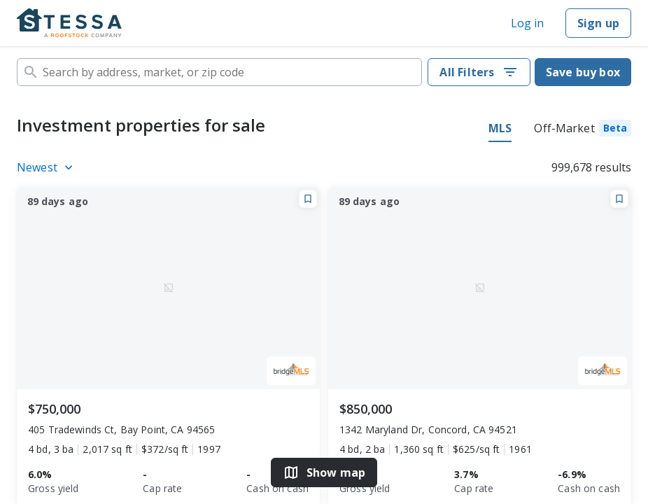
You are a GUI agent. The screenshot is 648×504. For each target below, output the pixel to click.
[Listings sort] (47, 167)
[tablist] (559, 130)
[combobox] (219, 72)
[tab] (582, 130)
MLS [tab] (500, 128)
